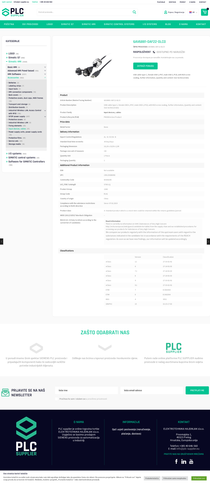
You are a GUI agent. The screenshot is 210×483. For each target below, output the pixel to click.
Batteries (12, 82)
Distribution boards (17, 107)
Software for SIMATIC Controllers (26, 161)
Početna (9, 24)
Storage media (15, 144)
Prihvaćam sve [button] (199, 478)
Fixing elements (15, 125)
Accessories (13, 77)
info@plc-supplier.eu (21, 2)
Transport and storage (18, 104)
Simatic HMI (89, 24)
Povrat (183, 2)
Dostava (172, 2)
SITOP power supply (17, 116)
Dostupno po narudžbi (171, 52)
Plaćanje (161, 2)
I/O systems (150, 24)
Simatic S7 (67, 24)
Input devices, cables (112, 112)
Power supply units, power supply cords (25, 132)
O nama (192, 2)
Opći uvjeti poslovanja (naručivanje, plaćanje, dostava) (131, 431)
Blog (168, 24)
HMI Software (14, 74)
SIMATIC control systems (119, 24)
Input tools (13, 89)
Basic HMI (12, 67)
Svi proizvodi (30, 24)
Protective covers (16, 119)
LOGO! (50, 24)
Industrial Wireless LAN (18, 122)
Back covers (13, 95)
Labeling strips (15, 86)
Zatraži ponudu (145, 66)
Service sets (13, 141)
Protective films (15, 138)
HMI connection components (20, 92)
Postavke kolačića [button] (152, 478)
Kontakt (202, 2)
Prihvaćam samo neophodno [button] (175, 478)
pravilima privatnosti (97, 399)
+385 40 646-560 (46, 2)
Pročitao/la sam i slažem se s (81, 399)
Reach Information (113, 221)
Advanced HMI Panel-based (21, 70)
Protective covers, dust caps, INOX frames (26, 98)
